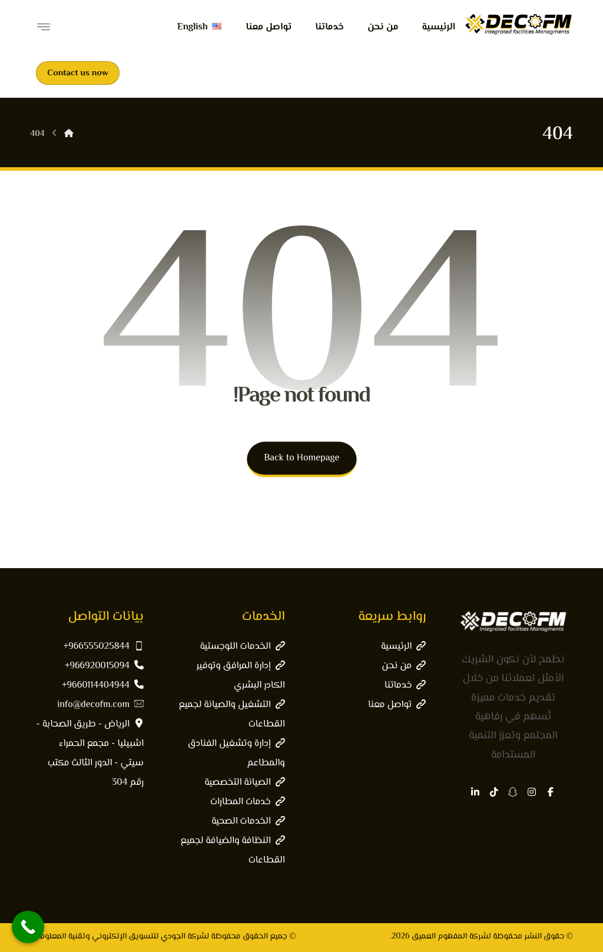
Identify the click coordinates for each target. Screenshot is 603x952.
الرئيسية (403, 646)
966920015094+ (104, 666)
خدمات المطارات (247, 802)
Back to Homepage (301, 458)
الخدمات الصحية (248, 821)
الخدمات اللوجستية (242, 646)
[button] (550, 791)
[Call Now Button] (28, 927)
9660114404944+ (103, 685)
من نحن (404, 666)
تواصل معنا (397, 705)
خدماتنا (405, 685)
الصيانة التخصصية (244, 782)
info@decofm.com (100, 705)
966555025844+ (104, 646)
